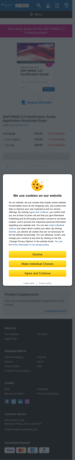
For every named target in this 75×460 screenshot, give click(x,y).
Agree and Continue (38, 212)
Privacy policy (45, 283)
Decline (12, 232)
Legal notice (29, 283)
